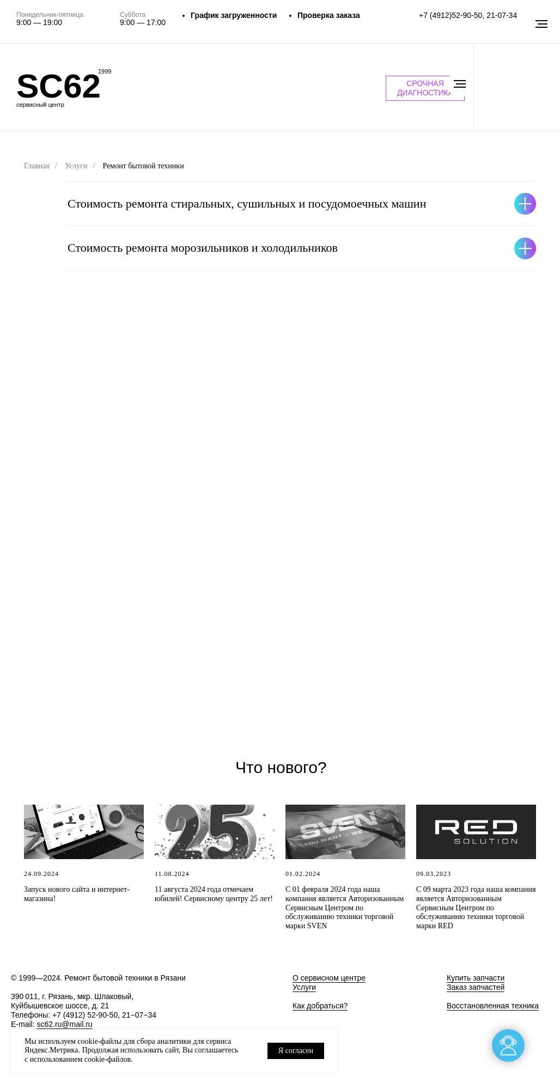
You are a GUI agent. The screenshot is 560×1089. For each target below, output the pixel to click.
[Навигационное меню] (460, 84)
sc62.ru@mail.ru (64, 1024)
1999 (104, 71)
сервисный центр (40, 104)
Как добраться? (320, 1005)
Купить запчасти (475, 978)
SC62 (58, 86)
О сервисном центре (329, 978)
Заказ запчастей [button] (475, 987)
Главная (37, 166)
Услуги (76, 166)
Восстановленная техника (493, 1005)
